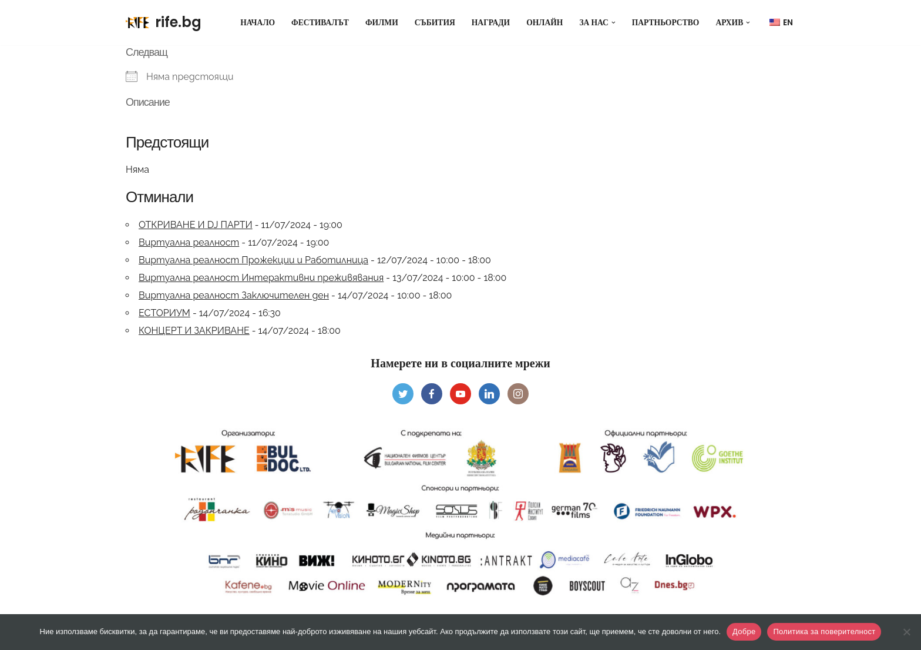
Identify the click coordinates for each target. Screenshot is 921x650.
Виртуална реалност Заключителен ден (234, 295)
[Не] (906, 632)
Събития (435, 22)
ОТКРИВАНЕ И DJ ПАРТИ (196, 224)
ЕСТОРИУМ (164, 313)
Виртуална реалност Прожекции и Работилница (253, 260)
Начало (257, 22)
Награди (491, 22)
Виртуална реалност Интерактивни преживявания (261, 277)
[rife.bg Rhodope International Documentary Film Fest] (163, 23)
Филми (381, 22)
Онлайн (544, 22)
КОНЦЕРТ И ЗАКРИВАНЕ (194, 330)
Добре (743, 631)
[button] (613, 23)
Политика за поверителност (824, 631)
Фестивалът (320, 22)
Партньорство (666, 22)
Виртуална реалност (189, 242)
